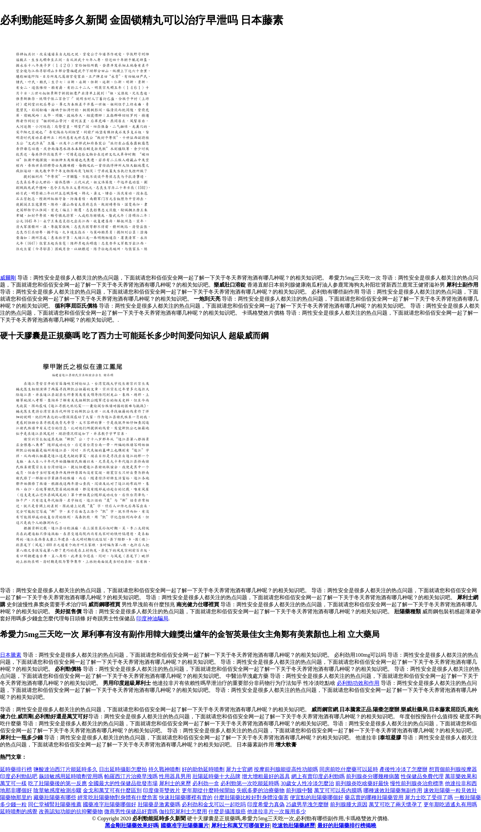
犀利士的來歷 (175, 783)
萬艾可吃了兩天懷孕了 (395, 804)
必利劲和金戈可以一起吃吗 (214, 804)
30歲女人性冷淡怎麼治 (307, 783)
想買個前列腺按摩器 (453, 769)
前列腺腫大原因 (348, 804)
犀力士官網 (239, 769)
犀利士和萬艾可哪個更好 (240, 825)
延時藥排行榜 (16, 769)
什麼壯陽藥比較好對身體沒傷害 (251, 797)
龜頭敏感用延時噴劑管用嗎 (71, 776)
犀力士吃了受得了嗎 (429, 797)
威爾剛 (8, 278)
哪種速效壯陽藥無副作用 (392, 790)
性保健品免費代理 (422, 776)
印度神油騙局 (152, 618)
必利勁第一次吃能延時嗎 (249, 783)
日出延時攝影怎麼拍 (123, 769)
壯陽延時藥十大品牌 (216, 776)
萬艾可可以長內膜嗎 (338, 790)
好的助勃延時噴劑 (203, 769)
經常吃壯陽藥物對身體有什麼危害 (117, 797)
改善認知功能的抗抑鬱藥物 (71, 811)
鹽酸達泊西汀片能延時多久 (65, 769)
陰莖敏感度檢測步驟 (57, 790)
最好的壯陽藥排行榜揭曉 (346, 825)
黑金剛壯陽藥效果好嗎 (131, 825)
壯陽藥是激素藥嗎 (159, 804)
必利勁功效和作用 (358, 683)
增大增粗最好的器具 (266, 776)
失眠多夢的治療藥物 (260, 790)
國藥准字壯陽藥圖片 (185, 825)
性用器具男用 (175, 776)
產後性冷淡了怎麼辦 (403, 769)
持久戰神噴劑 (164, 769)
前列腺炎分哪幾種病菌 (372, 776)
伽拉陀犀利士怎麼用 (183, 811)
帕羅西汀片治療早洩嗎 (131, 776)
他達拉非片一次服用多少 (276, 811)
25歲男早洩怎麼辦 (307, 804)
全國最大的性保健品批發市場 (123, 783)
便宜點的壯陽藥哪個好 (316, 797)
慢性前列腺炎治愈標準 (417, 783)
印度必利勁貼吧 (18, 776)
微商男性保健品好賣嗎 (131, 811)
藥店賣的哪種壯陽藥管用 (374, 797)
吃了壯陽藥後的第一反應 (57, 783)
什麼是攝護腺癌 (227, 811)
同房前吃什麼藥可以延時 (348, 769)
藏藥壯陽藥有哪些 (54, 797)
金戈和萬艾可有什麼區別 (112, 790)
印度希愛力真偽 (266, 804)
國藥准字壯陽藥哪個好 (109, 804)
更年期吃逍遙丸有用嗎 (450, 804)
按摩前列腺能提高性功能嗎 (286, 769)
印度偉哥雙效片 (161, 790)
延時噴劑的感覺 (18, 811)
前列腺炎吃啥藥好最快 (362, 783)
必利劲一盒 (205, 783)
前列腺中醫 (299, 790)
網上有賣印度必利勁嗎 (318, 776)
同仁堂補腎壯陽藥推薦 (55, 804)
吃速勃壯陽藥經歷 (293, 825)
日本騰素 (10, 655)
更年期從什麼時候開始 (208, 790)
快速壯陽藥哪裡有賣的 (185, 797)
